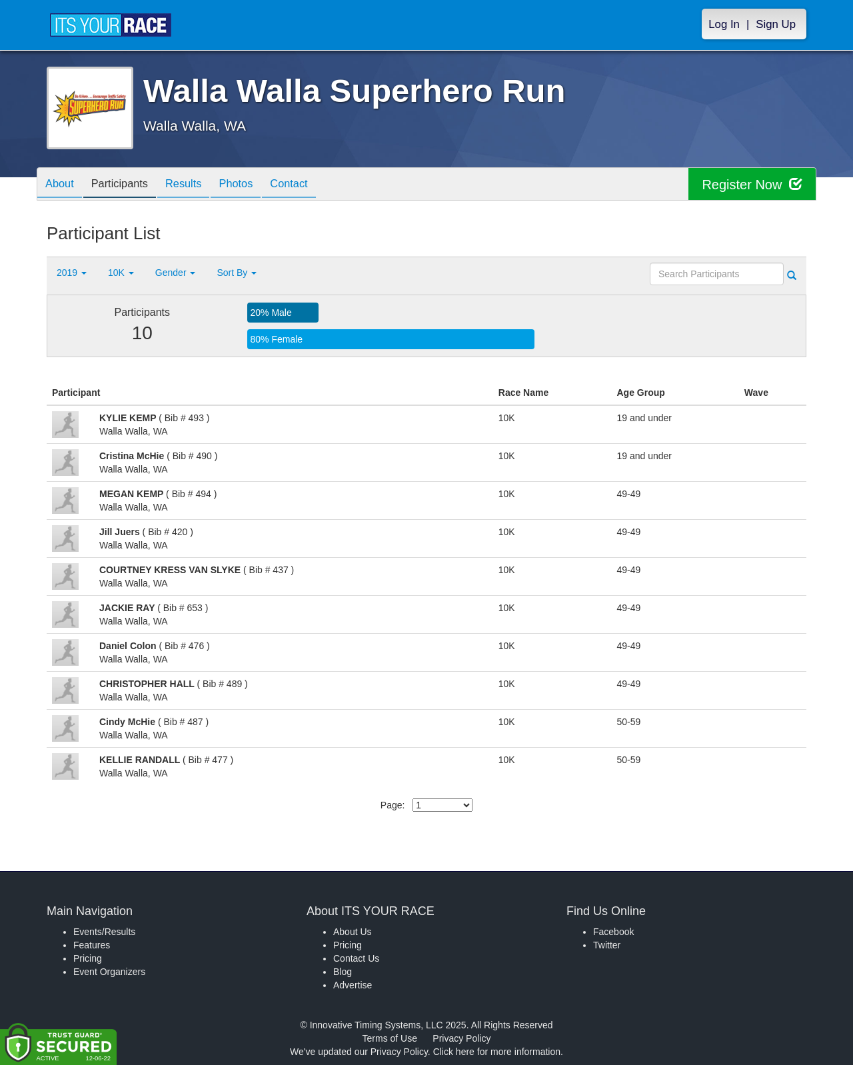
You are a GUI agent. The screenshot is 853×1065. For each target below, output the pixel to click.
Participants (127, 185)
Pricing (87, 958)
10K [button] (121, 272)
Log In (724, 24)
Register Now (752, 184)
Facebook (613, 931)
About (62, 185)
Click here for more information (496, 1051)
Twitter (606, 945)
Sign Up (776, 24)
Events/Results (104, 931)
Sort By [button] (237, 272)
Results (196, 185)
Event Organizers (109, 971)
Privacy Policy (461, 1038)
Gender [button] (175, 272)
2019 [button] (72, 272)
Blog (342, 971)
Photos (254, 185)
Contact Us (356, 958)
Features (91, 945)
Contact (312, 185)
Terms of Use (390, 1038)
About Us (352, 931)
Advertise (352, 985)
